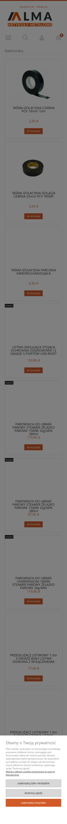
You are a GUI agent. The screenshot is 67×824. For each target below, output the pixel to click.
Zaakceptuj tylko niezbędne (33, 783)
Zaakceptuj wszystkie (33, 802)
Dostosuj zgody (34, 792)
